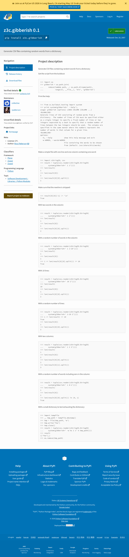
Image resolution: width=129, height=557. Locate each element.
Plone (10, 158)
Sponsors (99, 16)
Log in (110, 16)
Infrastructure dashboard (48, 475)
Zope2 (10, 161)
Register (120, 16)
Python (11, 171)
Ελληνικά (64, 537)
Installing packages (17, 472)
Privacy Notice (110, 481)
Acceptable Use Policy (110, 485)
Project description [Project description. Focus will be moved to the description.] (15, 67)
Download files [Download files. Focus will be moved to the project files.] (14, 80)
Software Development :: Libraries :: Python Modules (19, 180)
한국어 (122, 537)
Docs (89, 16)
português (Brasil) (43, 537)
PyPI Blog (48, 472)
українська (55, 537)
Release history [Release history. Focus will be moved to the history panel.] (14, 74)
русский (99, 537)
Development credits (79, 485)
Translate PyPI (79, 478)
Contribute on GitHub (79, 475)
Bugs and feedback (80, 472)
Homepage (12, 131)
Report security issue (111, 475)
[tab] (18, 67)
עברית (107, 537)
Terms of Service (110, 472)
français (26, 537)
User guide (17, 478)
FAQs (18, 485)
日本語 (33, 537)
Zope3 (10, 163)
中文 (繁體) (91, 537)
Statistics (49, 478)
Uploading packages (17, 475)
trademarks (87, 511)
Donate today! (64, 507)
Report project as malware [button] (18, 195)
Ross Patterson (20, 143)
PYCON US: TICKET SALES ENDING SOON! (64, 7)
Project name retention (17, 481)
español (18, 537)
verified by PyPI (25, 94)
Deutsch (71, 537)
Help (81, 16)
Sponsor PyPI (80, 481)
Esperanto (114, 537)
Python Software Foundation (63, 514)
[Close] (125, 3)
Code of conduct (110, 478)
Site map (64, 521)
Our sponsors (49, 485)
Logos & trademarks (49, 481)
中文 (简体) (81, 537)
